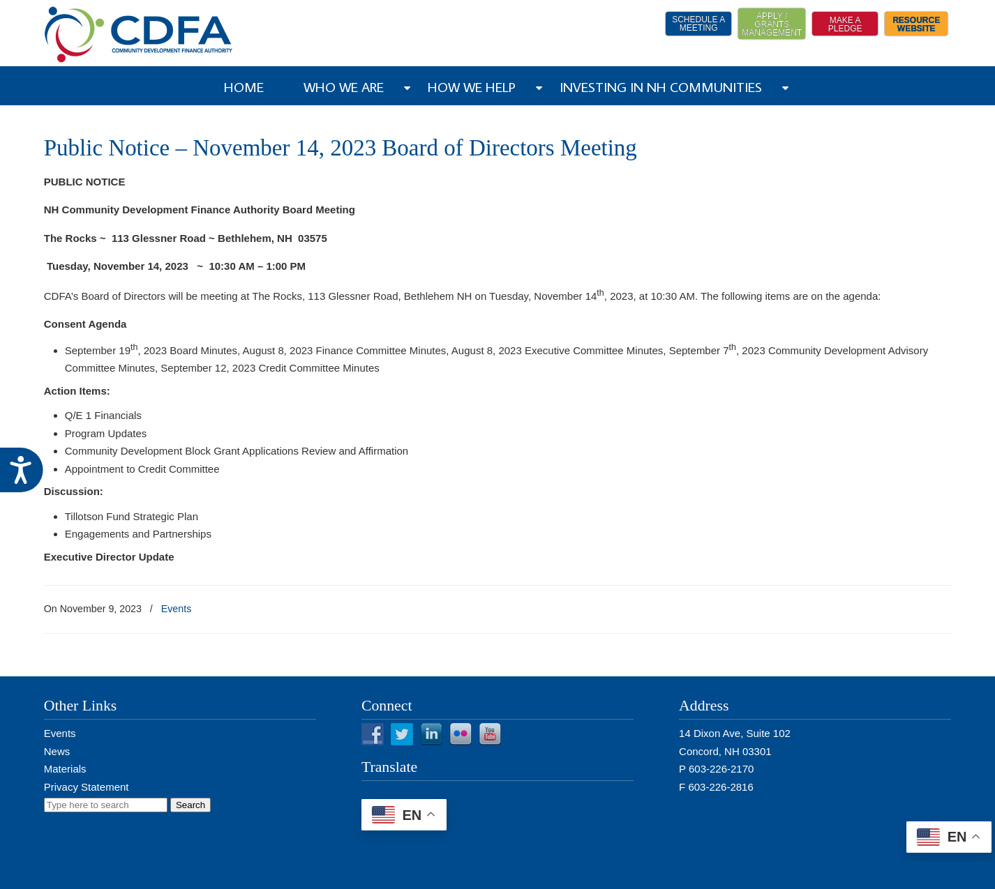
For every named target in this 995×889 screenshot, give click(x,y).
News (57, 751)
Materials (65, 769)
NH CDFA (139, 34)
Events (176, 608)
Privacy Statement (86, 787)
